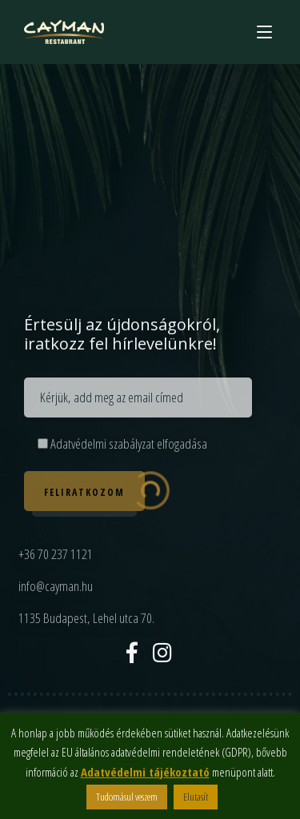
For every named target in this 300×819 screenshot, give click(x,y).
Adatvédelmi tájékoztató (145, 772)
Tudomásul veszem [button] (127, 796)
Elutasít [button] (195, 796)
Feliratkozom (84, 492)
